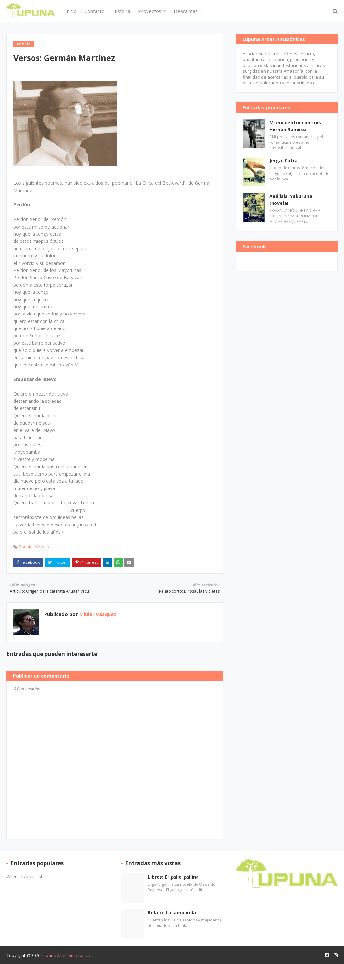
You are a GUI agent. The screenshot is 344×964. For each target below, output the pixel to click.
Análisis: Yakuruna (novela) (290, 199)
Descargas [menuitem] (186, 11)
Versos (42, 547)
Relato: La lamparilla (172, 912)
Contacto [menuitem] (94, 11)
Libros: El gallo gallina (173, 877)
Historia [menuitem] (121, 11)
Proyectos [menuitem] (149, 11)
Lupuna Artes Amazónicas (67, 955)
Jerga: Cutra (283, 160)
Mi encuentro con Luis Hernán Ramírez (295, 125)
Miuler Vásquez (97, 614)
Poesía (25, 547)
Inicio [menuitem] (71, 11)
